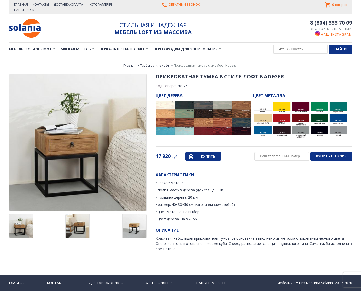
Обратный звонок (184, 4)
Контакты (41, 4)
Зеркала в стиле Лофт (122, 49)
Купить (208, 156)
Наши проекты (26, 10)
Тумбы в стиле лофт (154, 65)
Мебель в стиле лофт (30, 49)
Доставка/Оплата (68, 4)
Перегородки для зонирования (185, 49)
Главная (21, 4)
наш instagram (333, 34)
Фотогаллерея (100, 4)
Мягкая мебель (76, 49)
